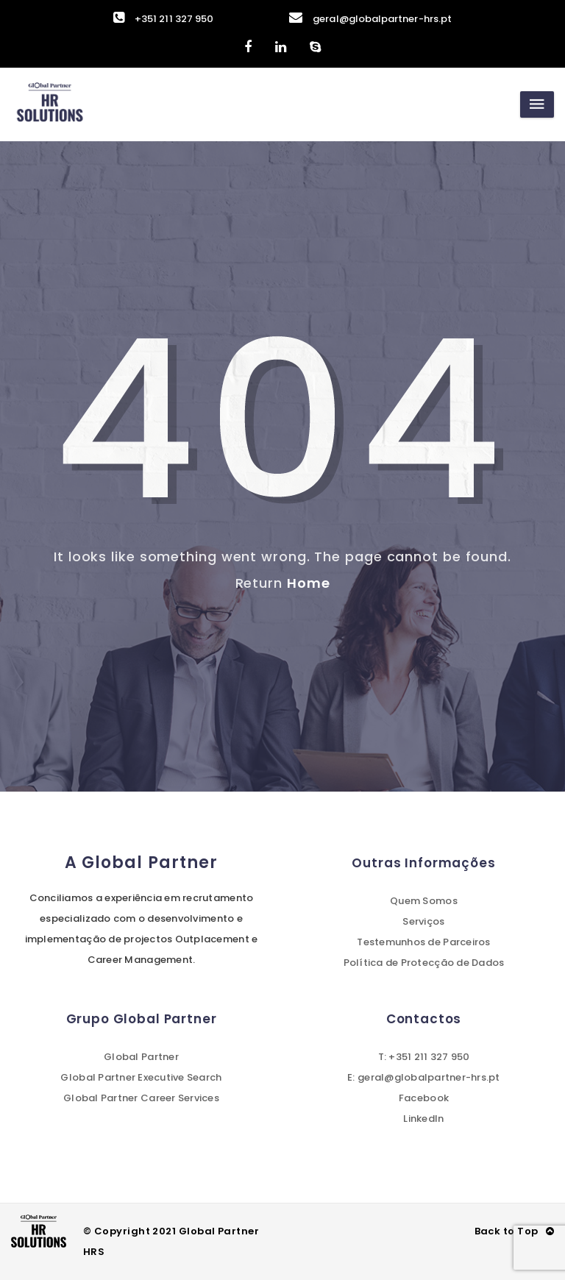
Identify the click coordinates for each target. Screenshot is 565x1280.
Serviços (423, 921)
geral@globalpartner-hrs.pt (370, 19)
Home (308, 583)
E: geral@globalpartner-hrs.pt (423, 1077)
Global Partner (141, 1057)
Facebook (424, 1098)
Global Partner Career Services (141, 1098)
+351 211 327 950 (163, 19)
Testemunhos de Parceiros (423, 942)
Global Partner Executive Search (140, 1077)
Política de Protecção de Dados (424, 963)
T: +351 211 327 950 (424, 1057)
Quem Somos (424, 901)
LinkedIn (423, 1119)
